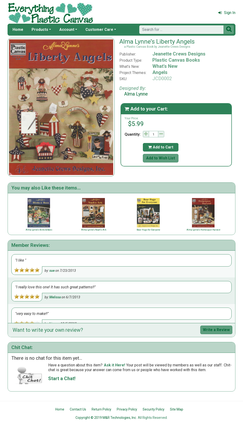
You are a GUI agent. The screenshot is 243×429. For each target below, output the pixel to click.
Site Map (176, 409)
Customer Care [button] (99, 29)
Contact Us (78, 409)
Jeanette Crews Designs (179, 54)
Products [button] (40, 29)
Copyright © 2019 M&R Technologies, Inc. (106, 418)
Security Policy (153, 409)
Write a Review (216, 330)
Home (18, 29)
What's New (165, 66)
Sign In (226, 12)
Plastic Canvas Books (176, 60)
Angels (160, 72)
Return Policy (101, 409)
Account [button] (66, 29)
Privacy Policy (127, 409)
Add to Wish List (160, 158)
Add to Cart (160, 147)
